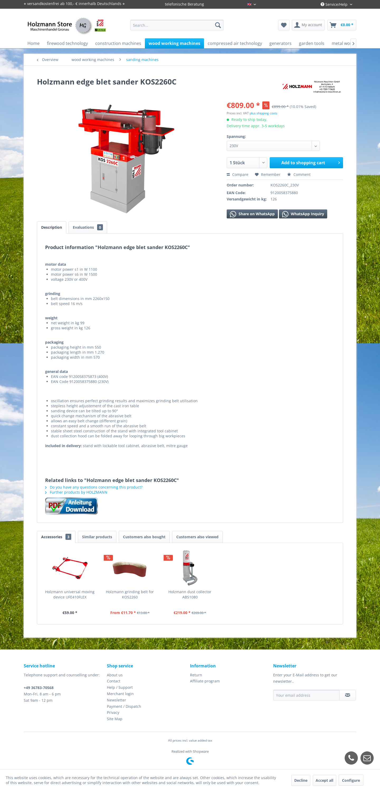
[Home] (33, 43)
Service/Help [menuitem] (335, 4)
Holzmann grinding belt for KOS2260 (130, 594)
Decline (300, 780)
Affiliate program (205, 681)
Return (196, 674)
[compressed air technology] (235, 43)
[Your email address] (306, 695)
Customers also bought (144, 536)
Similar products (97, 536)
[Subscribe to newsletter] (347, 695)
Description (51, 227)
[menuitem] (177, 25)
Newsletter (116, 700)
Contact (113, 681)
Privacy (113, 712)
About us (115, 674)
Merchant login (120, 693)
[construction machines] (118, 43)
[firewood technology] (67, 43)
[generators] (280, 43)
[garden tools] (311, 43)
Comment (299, 174)
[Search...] (177, 25)
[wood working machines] (174, 43)
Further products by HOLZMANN (76, 492)
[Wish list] (283, 25)
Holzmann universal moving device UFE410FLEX (69, 594)
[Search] (218, 25)
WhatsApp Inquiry (303, 214)
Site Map (114, 718)
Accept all (324, 780)
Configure (351, 780)
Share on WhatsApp (252, 214)
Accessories (56, 536)
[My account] (308, 25)
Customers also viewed (197, 536)
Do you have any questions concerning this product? (93, 487)
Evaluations (88, 227)
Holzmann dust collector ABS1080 (189, 594)
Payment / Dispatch (124, 706)
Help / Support (120, 687)
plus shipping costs (263, 113)
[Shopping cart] (341, 25)
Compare (237, 174)
